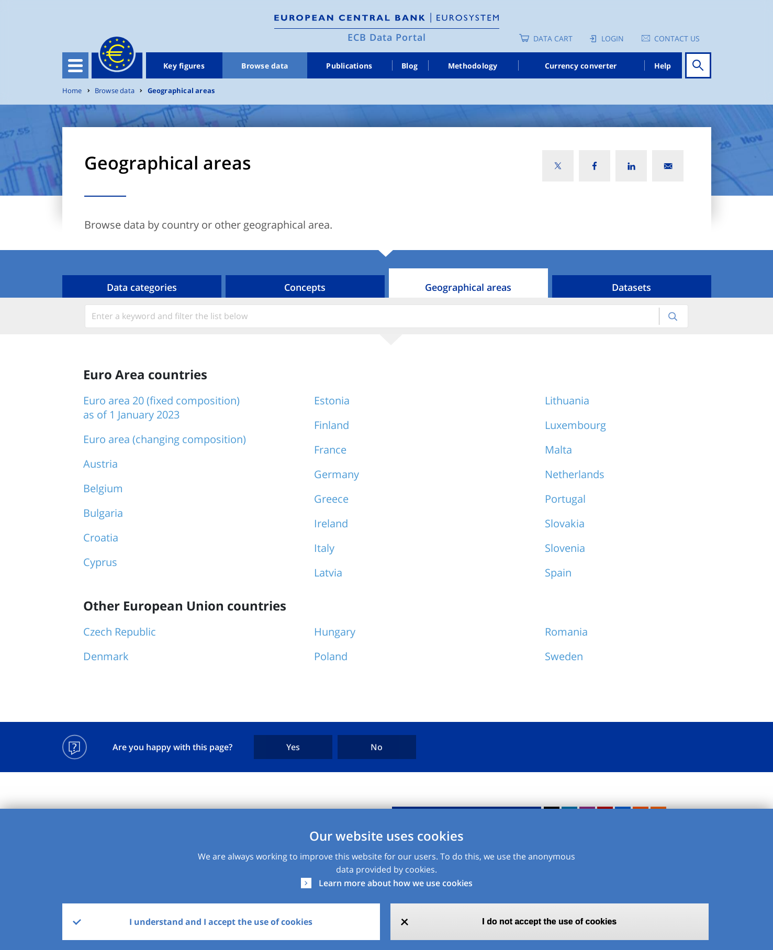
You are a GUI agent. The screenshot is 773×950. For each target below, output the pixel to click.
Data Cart (553, 38)
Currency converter (581, 66)
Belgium (103, 488)
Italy (324, 548)
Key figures (184, 66)
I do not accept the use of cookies (549, 921)
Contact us (677, 38)
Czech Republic (119, 632)
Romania (566, 632)
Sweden (564, 656)
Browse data (264, 66)
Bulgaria (103, 513)
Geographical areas (181, 90)
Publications (349, 66)
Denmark (106, 656)
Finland (331, 425)
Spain (558, 573)
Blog (409, 66)
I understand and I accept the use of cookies (220, 922)
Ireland (331, 523)
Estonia (332, 400)
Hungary (334, 632)
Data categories (142, 287)
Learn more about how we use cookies (396, 883)
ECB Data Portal (387, 37)
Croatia (100, 537)
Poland (331, 656)
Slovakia (565, 523)
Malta (558, 450)
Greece (331, 499)
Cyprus (100, 562)
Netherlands (574, 474)
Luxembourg (575, 425)
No (377, 747)
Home (72, 90)
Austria (100, 464)
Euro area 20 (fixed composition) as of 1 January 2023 (161, 407)
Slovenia (565, 548)
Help (662, 66)
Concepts (305, 287)
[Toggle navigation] (75, 65)
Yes (293, 747)
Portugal (565, 499)
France (330, 450)
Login (612, 38)
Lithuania (567, 400)
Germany (336, 474)
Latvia (328, 573)
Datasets (631, 287)
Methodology (473, 66)
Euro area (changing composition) (164, 439)
